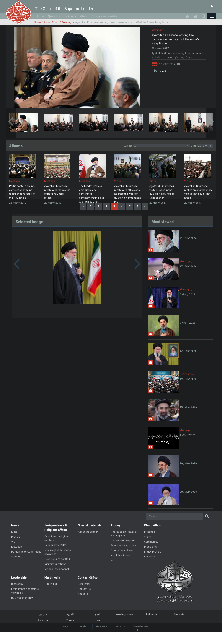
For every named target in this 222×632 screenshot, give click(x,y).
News (15, 525)
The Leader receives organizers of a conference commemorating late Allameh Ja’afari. (91, 194)
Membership (102, 626)
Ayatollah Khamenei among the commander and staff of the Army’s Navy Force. (175, 39)
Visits (117, 181)
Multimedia (52, 577)
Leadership (19, 577)
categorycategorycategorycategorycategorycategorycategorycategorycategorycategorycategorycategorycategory (161, 145)
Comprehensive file (104, 16)
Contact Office (88, 577)
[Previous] (83, 206)
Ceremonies (187, 374)
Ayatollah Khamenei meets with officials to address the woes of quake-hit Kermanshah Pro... (127, 194)
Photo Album (51, 22)
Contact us (120, 626)
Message (185, 289)
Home (40, 16)
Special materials (89, 525)
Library (116, 525)
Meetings (67, 22)
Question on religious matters (67, 16)
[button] (211, 16)
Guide (83, 626)
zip (163, 70)
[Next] (145, 206)
